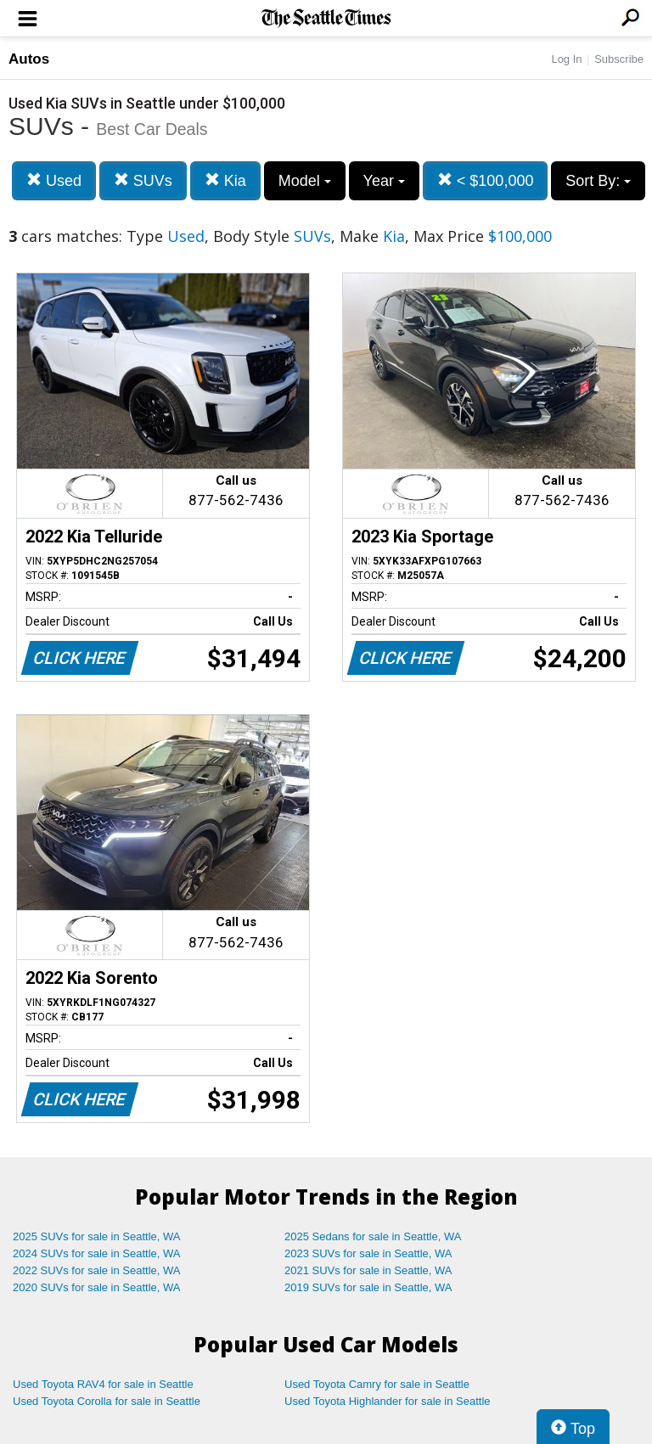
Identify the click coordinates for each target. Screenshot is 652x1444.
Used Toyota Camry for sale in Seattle (376, 1384)
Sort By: (598, 180)
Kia (225, 180)
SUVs (143, 180)
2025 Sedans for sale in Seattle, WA (372, 1236)
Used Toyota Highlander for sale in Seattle (387, 1401)
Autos (28, 59)
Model (304, 180)
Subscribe (619, 59)
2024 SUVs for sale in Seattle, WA (97, 1253)
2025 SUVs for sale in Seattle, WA (97, 1236)
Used (54, 180)
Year (384, 180)
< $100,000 (485, 180)
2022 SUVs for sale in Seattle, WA (97, 1270)
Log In (566, 59)
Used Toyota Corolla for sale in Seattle (106, 1401)
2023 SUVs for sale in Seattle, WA (368, 1253)
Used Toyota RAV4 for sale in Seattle (103, 1384)
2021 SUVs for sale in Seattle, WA (368, 1270)
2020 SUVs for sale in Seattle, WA (97, 1287)
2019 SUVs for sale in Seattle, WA (368, 1287)
